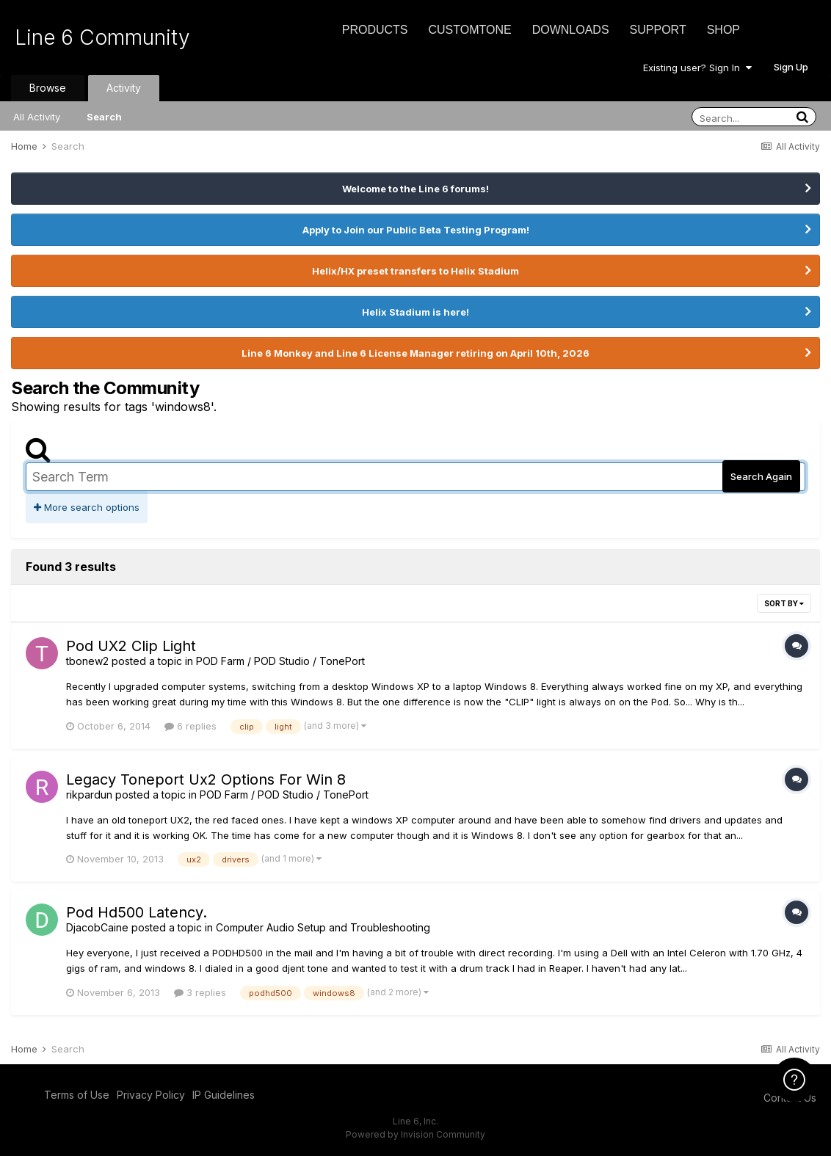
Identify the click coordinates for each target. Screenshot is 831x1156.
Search (104, 117)
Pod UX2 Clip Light (131, 646)
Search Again (761, 476)
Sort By (784, 603)
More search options (86, 507)
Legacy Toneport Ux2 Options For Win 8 (206, 779)
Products (375, 29)
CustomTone (469, 29)
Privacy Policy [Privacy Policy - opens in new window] (151, 1094)
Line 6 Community (102, 37)
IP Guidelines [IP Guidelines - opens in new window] (223, 1094)
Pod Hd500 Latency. (136, 912)
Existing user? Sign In (697, 67)
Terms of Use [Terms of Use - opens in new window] (76, 1094)
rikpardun (89, 794)
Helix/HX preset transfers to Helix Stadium (415, 271)
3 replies (200, 992)
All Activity (36, 117)
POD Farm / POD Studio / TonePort (280, 661)
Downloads (570, 29)
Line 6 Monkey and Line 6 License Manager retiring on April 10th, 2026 (415, 353)
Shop (723, 29)
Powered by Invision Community (415, 1134)
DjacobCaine (97, 927)
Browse (47, 87)
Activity (123, 87)
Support (658, 29)
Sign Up (791, 67)
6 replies (190, 726)
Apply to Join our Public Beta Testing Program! (415, 230)
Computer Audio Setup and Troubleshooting (323, 927)
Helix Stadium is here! (415, 312)
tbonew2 (87, 661)
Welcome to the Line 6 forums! (415, 189)
